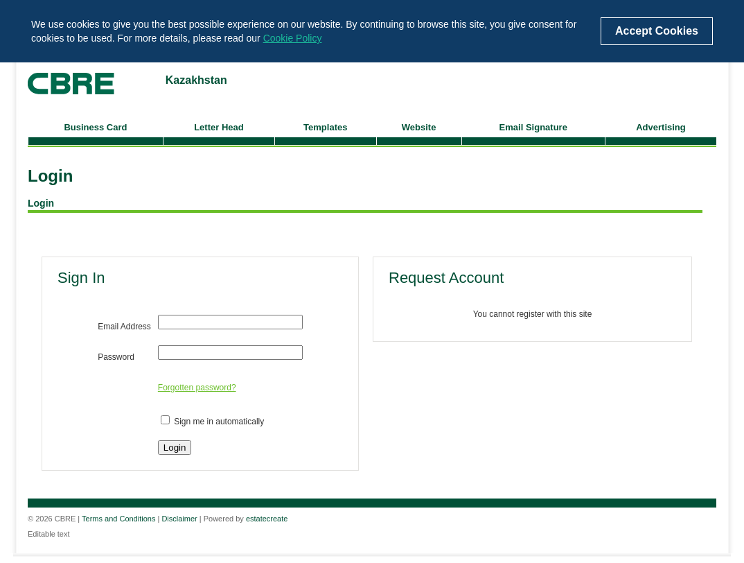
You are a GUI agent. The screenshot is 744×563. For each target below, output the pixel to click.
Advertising (661, 127)
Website (419, 127)
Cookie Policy (292, 38)
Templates (325, 127)
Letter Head (219, 127)
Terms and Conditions (118, 518)
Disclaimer (179, 518)
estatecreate (267, 518)
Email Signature (533, 127)
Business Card (95, 127)
